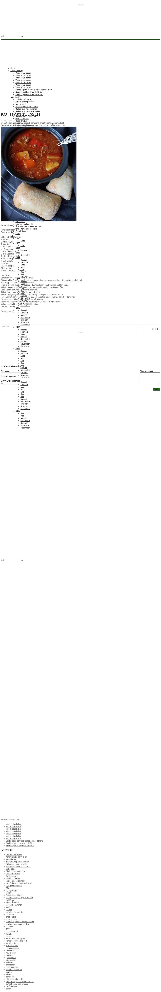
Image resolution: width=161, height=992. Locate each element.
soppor (9, 972)
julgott (8, 933)
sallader (9, 962)
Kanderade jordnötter (15, 881)
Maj (22, 360)
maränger (10, 950)
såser (8, 974)
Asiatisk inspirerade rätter (17, 862)
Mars (23, 241)
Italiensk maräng (13, 878)
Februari (24, 262)
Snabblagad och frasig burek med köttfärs (24, 841)
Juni (22, 272)
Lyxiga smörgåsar (14, 885)
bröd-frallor (11, 917)
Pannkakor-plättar (14, 895)
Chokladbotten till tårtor (16, 871)
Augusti (24, 315)
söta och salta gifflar (24, 224)
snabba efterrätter (14, 969)
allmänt (9, 909)
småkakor (10, 965)
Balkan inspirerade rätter (16, 864)
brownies (10, 914)
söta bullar (20, 221)
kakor (8, 936)
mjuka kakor (11, 953)
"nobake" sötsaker (14, 854)
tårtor (17, 233)
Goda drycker (12, 876)
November (25, 322)
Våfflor (9, 907)
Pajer (8, 893)
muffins (9, 955)
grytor (5, 326)
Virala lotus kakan (13, 824)
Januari (24, 260)
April (23, 267)
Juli (22, 274)
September (25, 255)
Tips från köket (12, 902)
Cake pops (10, 869)
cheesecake (11, 919)
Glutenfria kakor (13, 874)
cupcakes (10, 926)
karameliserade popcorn (16, 941)
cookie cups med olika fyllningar (20, 921)
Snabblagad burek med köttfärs (20, 843)
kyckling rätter (12, 943)
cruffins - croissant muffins (17, 924)
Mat (7, 888)
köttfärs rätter (12, 945)
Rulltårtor (10, 900)
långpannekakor (13, 948)
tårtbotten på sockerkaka (26, 229)
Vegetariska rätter (14, 905)
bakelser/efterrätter (15, 912)
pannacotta (11, 957)
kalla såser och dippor (15, 938)
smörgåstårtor (12, 967)
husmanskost (12, 931)
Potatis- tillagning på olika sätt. (19, 897)
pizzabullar (11, 960)
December (25, 305)
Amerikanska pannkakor (16, 857)
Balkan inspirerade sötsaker (18, 866)
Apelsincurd (11, 859)
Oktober (24, 250)
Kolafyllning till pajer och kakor (19, 883)
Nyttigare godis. (13, 890)
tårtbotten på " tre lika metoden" (29, 226)
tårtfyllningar (20, 231)
